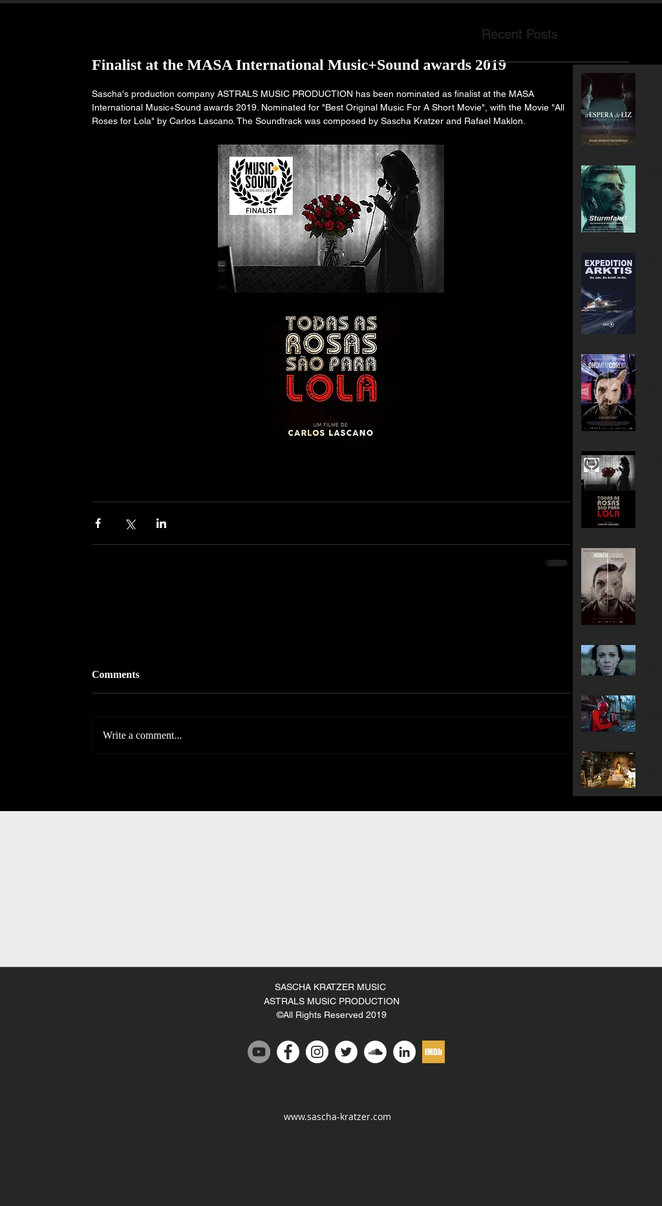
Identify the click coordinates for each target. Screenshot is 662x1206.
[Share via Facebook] (98, 523)
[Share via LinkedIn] (161, 523)
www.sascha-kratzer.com (337, 1116)
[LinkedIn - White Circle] (404, 1052)
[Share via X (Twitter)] (129, 523)
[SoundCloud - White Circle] (375, 1052)
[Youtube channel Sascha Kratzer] (259, 1052)
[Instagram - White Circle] (317, 1052)
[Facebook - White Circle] (288, 1052)
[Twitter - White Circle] (346, 1052)
